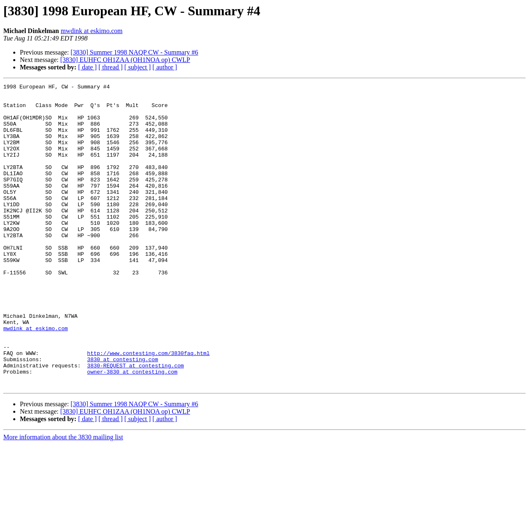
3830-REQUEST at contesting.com (135, 422)
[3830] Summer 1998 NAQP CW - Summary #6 (134, 52)
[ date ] (87, 67)
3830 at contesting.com (122, 415)
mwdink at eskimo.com (92, 30)
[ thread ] (110, 67)
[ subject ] (137, 67)
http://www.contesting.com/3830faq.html (148, 407)
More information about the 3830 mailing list (63, 497)
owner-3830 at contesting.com (132, 430)
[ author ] (165, 67)
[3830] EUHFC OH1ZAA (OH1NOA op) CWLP (125, 59)
